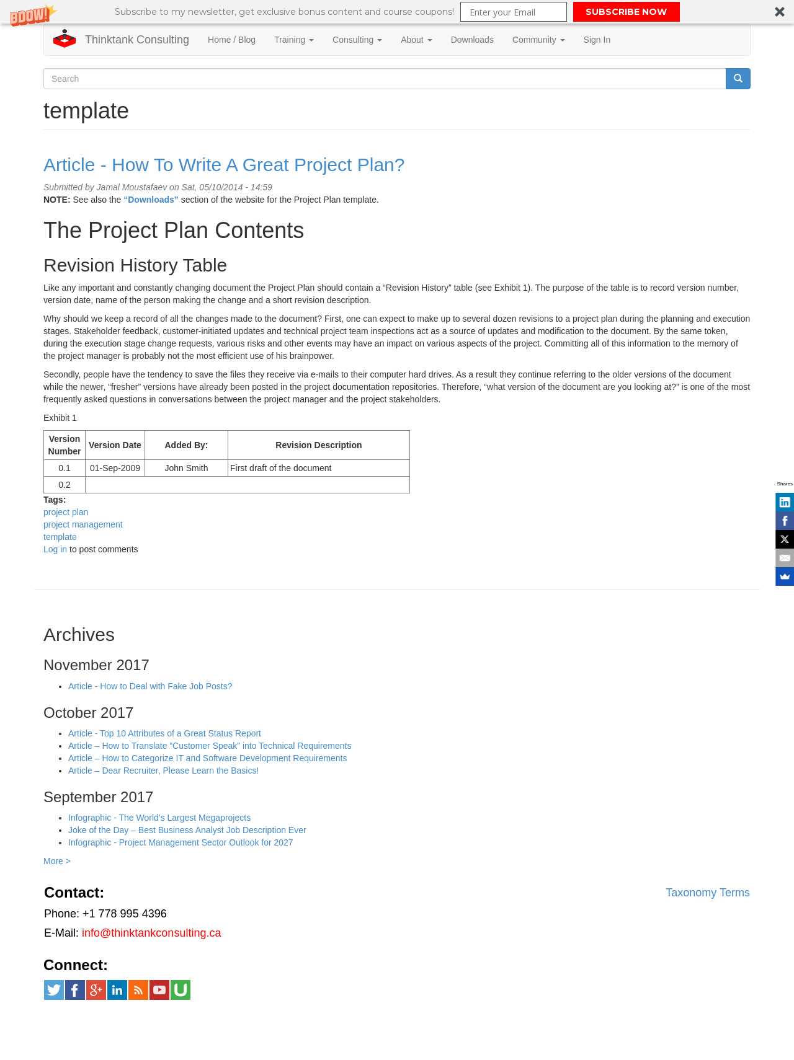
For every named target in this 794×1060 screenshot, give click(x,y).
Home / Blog (232, 40)
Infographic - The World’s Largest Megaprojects (159, 818)
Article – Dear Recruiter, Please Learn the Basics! (163, 770)
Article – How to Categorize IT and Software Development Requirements (207, 758)
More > (57, 861)
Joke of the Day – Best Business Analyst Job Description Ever (187, 830)
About (416, 40)
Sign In (597, 40)
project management (83, 524)
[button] (397, 12)
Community (538, 40)
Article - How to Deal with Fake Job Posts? (150, 686)
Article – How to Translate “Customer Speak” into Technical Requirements (210, 746)
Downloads (472, 40)
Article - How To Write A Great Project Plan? (223, 164)
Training (294, 40)
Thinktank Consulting (137, 39)
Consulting (357, 40)
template (60, 537)
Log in (55, 549)
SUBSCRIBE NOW (626, 11)
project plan (65, 512)
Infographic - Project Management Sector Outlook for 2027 (180, 842)
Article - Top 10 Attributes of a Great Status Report (164, 733)
